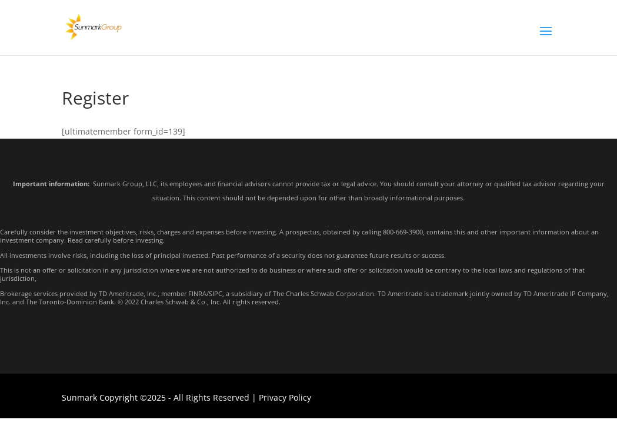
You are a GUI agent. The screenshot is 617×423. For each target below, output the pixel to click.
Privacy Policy (285, 397)
